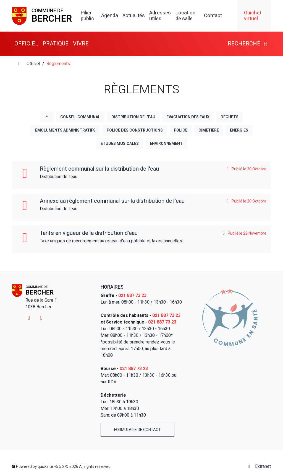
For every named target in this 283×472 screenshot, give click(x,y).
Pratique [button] (56, 44)
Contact (213, 16)
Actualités (133, 16)
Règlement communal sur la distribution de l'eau (99, 169)
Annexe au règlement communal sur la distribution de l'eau (112, 201)
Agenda (109, 16)
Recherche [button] (248, 44)
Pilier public (87, 16)
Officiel (33, 63)
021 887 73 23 (132, 295)
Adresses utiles (160, 16)
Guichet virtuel (252, 16)
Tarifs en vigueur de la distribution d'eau (89, 233)
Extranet (258, 466)
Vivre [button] (81, 44)
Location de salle (185, 16)
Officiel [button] (26, 44)
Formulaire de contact (137, 430)
